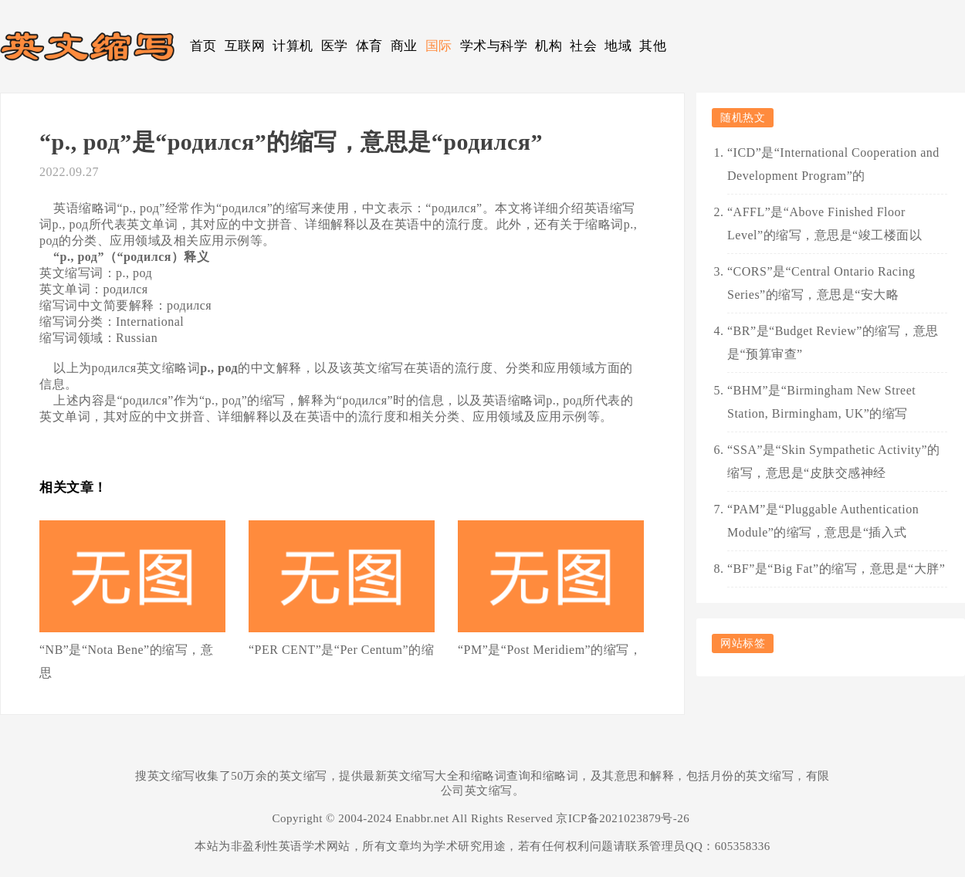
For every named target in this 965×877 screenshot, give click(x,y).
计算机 (293, 46)
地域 (617, 46)
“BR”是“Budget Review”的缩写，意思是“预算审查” (833, 342)
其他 (652, 46)
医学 (334, 46)
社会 (583, 46)
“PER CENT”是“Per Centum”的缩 (341, 649)
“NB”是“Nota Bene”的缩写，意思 (126, 661)
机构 (548, 46)
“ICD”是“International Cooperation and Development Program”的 (833, 164)
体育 (369, 46)
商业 (404, 46)
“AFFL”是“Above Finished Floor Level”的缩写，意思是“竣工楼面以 (824, 223)
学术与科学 (494, 46)
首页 (203, 46)
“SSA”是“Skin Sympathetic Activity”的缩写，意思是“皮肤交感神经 (833, 461)
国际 (438, 46)
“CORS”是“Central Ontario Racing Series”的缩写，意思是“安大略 (821, 283)
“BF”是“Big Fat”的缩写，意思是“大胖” (836, 568)
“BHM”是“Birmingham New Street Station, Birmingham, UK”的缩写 (821, 402)
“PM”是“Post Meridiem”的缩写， (550, 649)
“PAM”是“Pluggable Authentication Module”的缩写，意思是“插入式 (823, 521)
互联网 (245, 46)
